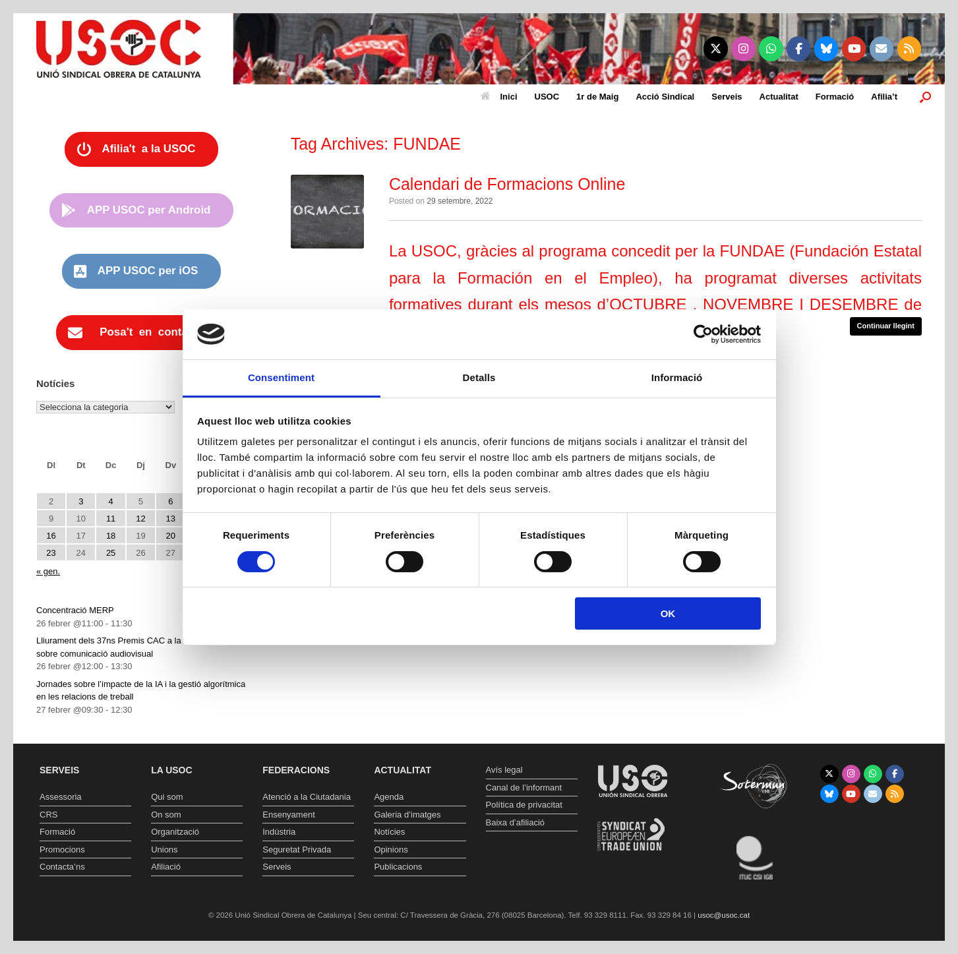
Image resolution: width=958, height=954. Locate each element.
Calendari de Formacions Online (507, 184)
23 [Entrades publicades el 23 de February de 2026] (50, 553)
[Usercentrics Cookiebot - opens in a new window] (703, 334)
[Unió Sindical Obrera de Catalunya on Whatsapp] (771, 48)
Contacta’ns (62, 867)
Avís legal (504, 770)
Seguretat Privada (296, 849)
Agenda (389, 797)
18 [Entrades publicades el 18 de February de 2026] (110, 536)
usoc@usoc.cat (724, 915)
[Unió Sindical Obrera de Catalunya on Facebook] (799, 48)
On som (166, 815)
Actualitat (779, 97)
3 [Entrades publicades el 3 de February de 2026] (80, 501)
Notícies (389, 832)
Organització (175, 832)
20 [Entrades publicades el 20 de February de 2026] (170, 536)
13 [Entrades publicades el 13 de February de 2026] (170, 518)
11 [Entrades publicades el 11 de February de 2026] (110, 518)
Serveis (726, 97)
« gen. (48, 571)
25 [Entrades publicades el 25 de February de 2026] (110, 553)
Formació (835, 97)
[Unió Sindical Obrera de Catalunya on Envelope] (882, 48)
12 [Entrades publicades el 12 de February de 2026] (140, 518)
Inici (499, 97)
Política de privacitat (524, 805)
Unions (164, 849)
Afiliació (166, 867)
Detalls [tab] (479, 377)
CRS (48, 815)
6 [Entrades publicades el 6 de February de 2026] (170, 501)
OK (668, 613)
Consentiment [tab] (281, 377)
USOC (547, 97)
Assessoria (61, 797)
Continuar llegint (885, 326)
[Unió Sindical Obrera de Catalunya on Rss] (909, 48)
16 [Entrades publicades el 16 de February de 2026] (50, 536)
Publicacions (398, 867)
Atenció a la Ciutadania (306, 797)
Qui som (167, 797)
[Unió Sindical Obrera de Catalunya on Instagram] (743, 48)
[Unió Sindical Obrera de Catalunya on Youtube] (854, 48)
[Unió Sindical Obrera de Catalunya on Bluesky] (826, 48)
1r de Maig (597, 97)
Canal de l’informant (524, 787)
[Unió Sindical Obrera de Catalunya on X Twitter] (716, 48)
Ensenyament (288, 815)
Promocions (62, 849)
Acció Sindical (665, 97)
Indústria (278, 832)
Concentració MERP (75, 610)
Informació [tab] (677, 377)
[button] (925, 96)
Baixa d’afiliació (515, 822)
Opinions (390, 849)
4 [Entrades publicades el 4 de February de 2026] (111, 501)
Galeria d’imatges (407, 815)
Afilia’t (884, 97)
